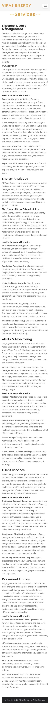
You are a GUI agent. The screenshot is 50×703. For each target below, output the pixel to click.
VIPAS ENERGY (16, 5)
